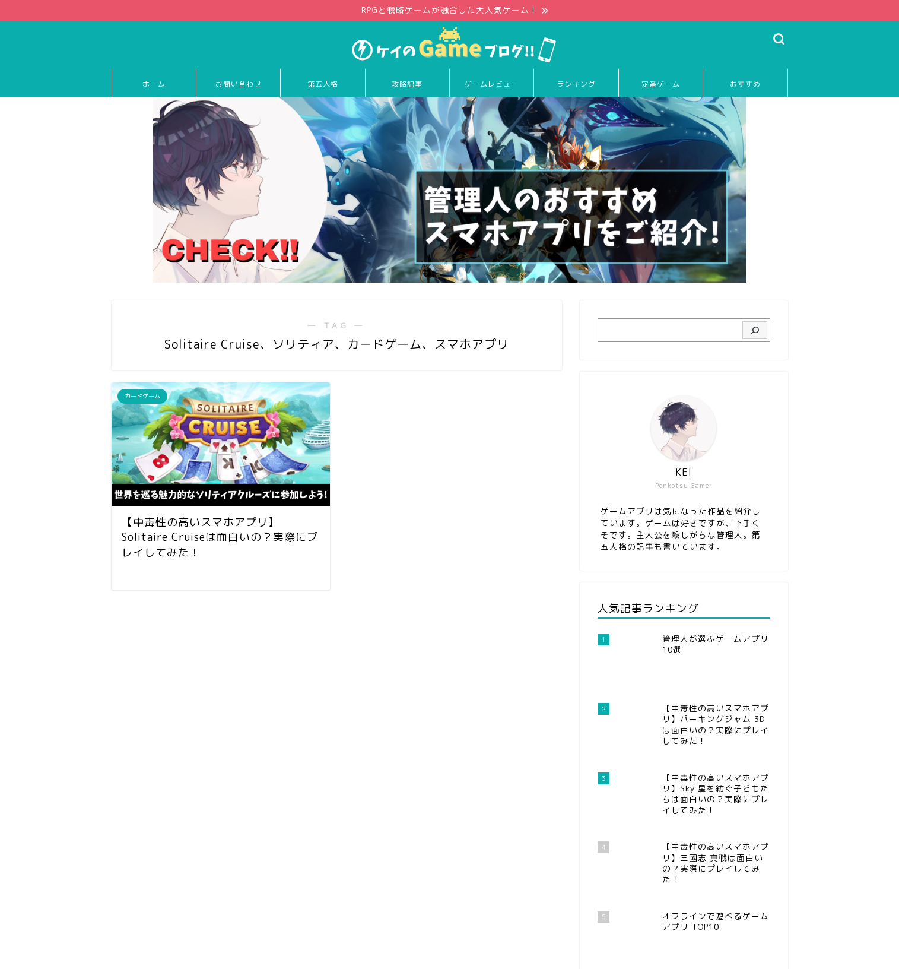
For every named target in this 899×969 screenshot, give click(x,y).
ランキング (576, 84)
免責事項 (225, 955)
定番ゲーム (660, 84)
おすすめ (745, 84)
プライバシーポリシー (156, 955)
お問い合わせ (238, 84)
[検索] (754, 331)
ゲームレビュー (492, 84)
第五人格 (322, 84)
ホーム (154, 84)
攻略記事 (407, 84)
